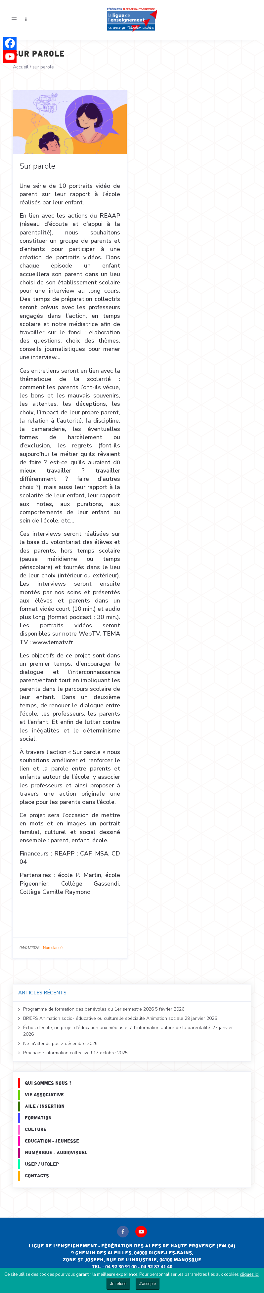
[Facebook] (10, 43)
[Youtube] (10, 56)
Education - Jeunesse (52, 1141)
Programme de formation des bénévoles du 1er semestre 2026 (88, 1009)
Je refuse (118, 1283)
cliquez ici (249, 1274)
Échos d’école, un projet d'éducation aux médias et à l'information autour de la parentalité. (117, 1027)
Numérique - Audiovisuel (56, 1153)
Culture (35, 1130)
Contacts (37, 1176)
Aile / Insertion (45, 1106)
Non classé (53, 947)
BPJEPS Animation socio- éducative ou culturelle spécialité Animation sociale (103, 1018)
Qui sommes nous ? (48, 1083)
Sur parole (37, 166)
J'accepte (147, 1283)
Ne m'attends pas (41, 1043)
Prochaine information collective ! (57, 1053)
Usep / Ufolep (42, 1164)
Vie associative (44, 1095)
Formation (38, 1118)
